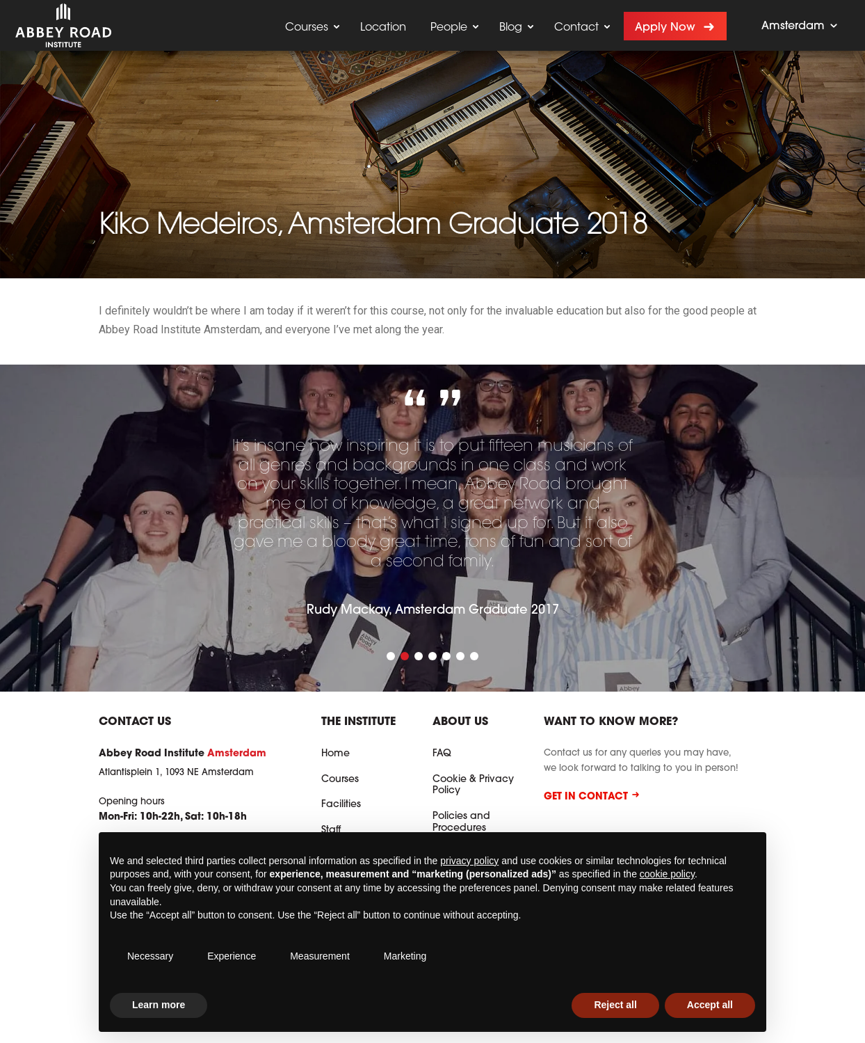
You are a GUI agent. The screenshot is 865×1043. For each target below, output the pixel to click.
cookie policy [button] (667, 873)
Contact (576, 27)
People (448, 27)
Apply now (665, 27)
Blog (510, 27)
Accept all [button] (710, 1004)
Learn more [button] (158, 1004)
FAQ (441, 754)
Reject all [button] (615, 1004)
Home (335, 754)
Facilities (341, 805)
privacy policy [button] (469, 860)
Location (383, 27)
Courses (306, 27)
